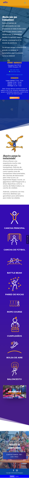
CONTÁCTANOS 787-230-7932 (14, 456)
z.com (21, 75)
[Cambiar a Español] (12, 476)
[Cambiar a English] (17, 476)
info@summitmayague (12, 75)
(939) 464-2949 (14, 71)
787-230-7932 (14, 70)
